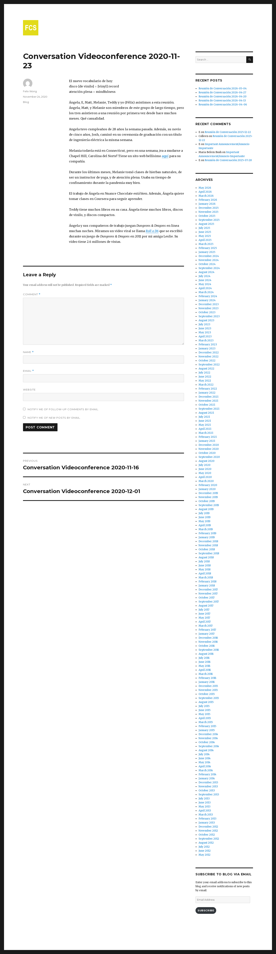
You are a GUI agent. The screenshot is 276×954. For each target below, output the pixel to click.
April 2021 (205, 429)
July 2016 (204, 658)
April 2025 (205, 240)
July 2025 (204, 228)
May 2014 (204, 762)
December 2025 (209, 208)
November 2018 (208, 545)
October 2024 (207, 264)
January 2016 (207, 682)
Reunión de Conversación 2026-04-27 (222, 92)
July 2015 (204, 706)
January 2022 (207, 392)
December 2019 (208, 493)
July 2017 (204, 609)
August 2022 (206, 368)
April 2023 (205, 336)
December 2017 (208, 589)
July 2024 (204, 276)
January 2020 (207, 489)
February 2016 (207, 678)
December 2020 (209, 445)
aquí (165, 156)
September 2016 (209, 649)
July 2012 (204, 846)
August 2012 (206, 842)
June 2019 (204, 517)
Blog (26, 102)
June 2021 (205, 420)
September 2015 (209, 698)
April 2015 (205, 718)
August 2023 (206, 320)
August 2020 (206, 461)
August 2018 (206, 557)
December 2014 (208, 734)
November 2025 (208, 212)
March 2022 (206, 384)
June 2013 (205, 802)
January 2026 (207, 203)
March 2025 (206, 244)
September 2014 (209, 746)
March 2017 (206, 625)
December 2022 (209, 352)
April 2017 (205, 621)
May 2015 (204, 714)
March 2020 (206, 481)
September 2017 (209, 601)
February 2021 (208, 437)
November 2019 (208, 497)
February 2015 (207, 726)
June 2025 (205, 232)
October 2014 (207, 742)
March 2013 (206, 814)
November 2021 (208, 400)
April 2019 (205, 525)
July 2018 (204, 561)
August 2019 (206, 509)
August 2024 (206, 272)
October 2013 (207, 790)
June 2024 (205, 280)
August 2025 (206, 224)
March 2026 (206, 195)
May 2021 (205, 424)
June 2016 (204, 662)
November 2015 (208, 690)
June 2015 (204, 710)
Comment (31, 294)
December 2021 (208, 396)
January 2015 (207, 730)
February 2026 (208, 199)
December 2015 (208, 686)
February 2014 (207, 774)
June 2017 (204, 613)
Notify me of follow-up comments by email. (63, 409)
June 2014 (205, 758)
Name (28, 352)
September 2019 (209, 505)
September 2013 (209, 794)
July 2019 (204, 513)
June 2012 (205, 850)
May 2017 (204, 617)
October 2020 (207, 453)
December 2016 (208, 637)
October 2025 (207, 216)
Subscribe (206, 910)
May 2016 (204, 666)
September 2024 (209, 268)
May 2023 (205, 332)
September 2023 (209, 316)
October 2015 (207, 694)
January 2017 (206, 633)
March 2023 (206, 340)
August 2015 (206, 702)
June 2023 (205, 328)
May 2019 (204, 521)
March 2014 (206, 770)
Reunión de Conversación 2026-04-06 (223, 104)
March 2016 (206, 674)
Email (28, 371)
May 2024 (205, 284)
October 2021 (207, 404)
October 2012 (207, 834)
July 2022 (204, 372)
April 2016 (205, 670)
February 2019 (207, 533)
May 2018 (204, 569)
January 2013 (207, 822)
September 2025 (209, 220)
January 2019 (207, 537)
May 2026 (205, 187)
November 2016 (208, 641)
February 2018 (207, 581)
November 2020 (209, 449)
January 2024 (207, 300)
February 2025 (208, 248)
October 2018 (207, 549)
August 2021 (206, 412)
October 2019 (207, 501)
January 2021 (207, 441)
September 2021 (209, 408)
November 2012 (208, 830)
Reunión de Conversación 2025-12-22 (228, 132)
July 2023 (204, 324)
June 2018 (205, 565)
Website (29, 389)
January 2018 (207, 585)
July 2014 (204, 754)
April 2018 (205, 573)
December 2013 (208, 782)
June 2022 (205, 376)
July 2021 (204, 416)
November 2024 (209, 260)
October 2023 (207, 312)
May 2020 (205, 473)
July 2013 (204, 798)
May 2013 (204, 806)
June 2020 (205, 469)
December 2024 (209, 256)
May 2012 (204, 854)
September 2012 (209, 838)
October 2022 (207, 360)
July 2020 (204, 465)
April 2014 (205, 766)
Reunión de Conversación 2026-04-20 (222, 96)
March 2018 (206, 577)
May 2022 (205, 380)
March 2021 (206, 433)
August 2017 (206, 605)
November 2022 (209, 356)
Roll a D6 (152, 231)
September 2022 (209, 364)
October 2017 (206, 597)
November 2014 (208, 738)
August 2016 (206, 654)
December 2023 (209, 304)
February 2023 (208, 344)
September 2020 (209, 457)
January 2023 (207, 348)
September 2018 (209, 553)
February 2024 (208, 296)
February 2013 (207, 818)
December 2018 (208, 541)
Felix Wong (30, 91)
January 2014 (207, 778)
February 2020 (208, 485)
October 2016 (207, 645)
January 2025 (207, 252)
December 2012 (208, 826)
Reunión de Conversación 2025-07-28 (228, 160)
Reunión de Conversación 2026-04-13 (222, 100)
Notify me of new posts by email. (54, 417)
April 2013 (205, 810)
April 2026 (205, 191)
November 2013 (208, 786)
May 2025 (205, 236)
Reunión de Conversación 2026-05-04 (223, 88)
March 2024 (206, 292)
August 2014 (206, 750)
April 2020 (205, 477)
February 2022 (208, 388)
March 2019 (206, 529)
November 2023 (209, 308)
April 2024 (205, 288)
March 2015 (206, 722)
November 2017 (208, 593)
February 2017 (207, 629)
